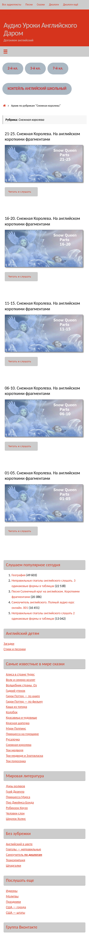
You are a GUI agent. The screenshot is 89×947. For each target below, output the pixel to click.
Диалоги (54, 4)
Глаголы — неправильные (23, 849)
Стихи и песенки (15, 649)
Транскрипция (15, 860)
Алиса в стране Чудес (20, 674)
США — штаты (15, 913)
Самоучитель (24, 855)
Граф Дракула (15, 792)
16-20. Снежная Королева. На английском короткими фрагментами (42, 221)
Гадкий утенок (15, 691)
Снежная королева (18, 745)
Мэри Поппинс (16, 728)
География (19, 575)
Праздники (13, 902)
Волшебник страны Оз (21, 685)
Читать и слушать (22, 191)
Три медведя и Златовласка (24, 756)
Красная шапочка (17, 723)
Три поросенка (16, 761)
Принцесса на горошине (22, 734)
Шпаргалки (13, 866)
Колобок (12, 712)
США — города (16, 907)
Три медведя (14, 750)
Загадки (9, 644)
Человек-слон (15, 813)
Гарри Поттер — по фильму (24, 702)
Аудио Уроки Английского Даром (40, 29)
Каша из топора (16, 707)
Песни (29, 4)
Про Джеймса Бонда (20, 802)
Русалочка (13, 739)
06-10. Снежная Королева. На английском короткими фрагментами (42, 390)
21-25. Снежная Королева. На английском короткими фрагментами (42, 136)
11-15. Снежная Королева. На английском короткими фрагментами (42, 306)
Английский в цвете (19, 844)
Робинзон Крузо (17, 808)
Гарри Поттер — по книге (23, 696)
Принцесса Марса (18, 797)
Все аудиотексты (11, 4)
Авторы (6, 14)
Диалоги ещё (70, 4)
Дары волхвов (15, 786)
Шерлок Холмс (16, 819)
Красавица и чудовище (21, 718)
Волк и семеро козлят (20, 680)
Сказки (41, 4)
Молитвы (12, 896)
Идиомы (12, 891)
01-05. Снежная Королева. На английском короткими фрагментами (42, 475)
